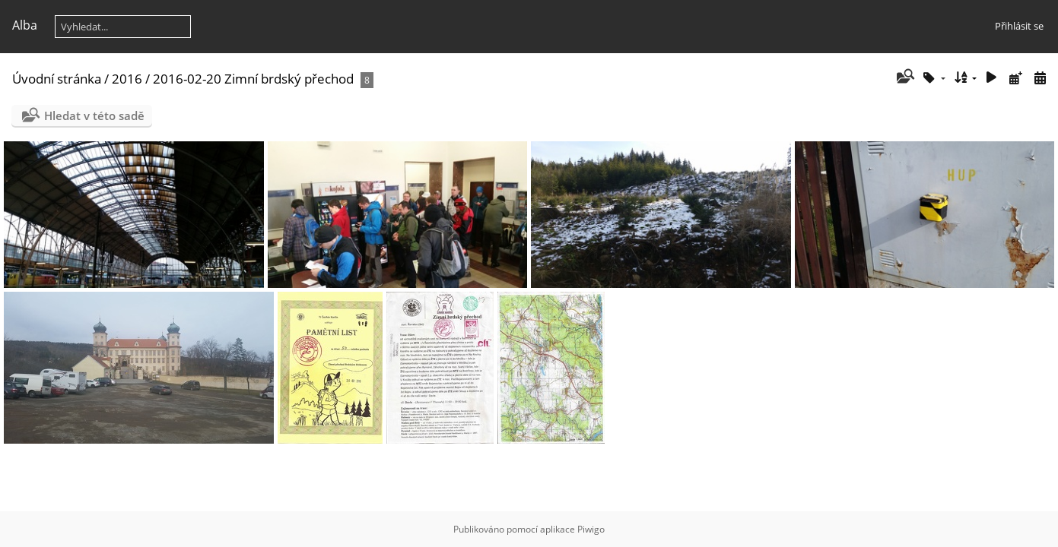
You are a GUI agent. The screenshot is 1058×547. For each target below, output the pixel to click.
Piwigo (591, 529)
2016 (127, 78)
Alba (24, 25)
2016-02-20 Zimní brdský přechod (253, 78)
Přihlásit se (1019, 26)
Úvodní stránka (56, 78)
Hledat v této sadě (94, 115)
